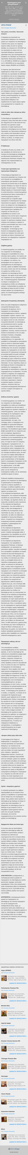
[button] (26, 25)
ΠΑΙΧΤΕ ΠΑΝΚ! (6, 1023)
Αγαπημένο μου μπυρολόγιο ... (14, 3)
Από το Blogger (14, 1149)
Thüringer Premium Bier (9, 1058)
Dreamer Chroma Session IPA (10, 1041)
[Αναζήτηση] (26, 3)
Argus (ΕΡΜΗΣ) (6, 970)
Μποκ (3, 1129)
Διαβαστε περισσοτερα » (18, 983)
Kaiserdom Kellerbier (8, 1111)
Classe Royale (5, 1094)
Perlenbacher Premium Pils (10, 988)
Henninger (4, 1076)
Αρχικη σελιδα (14, 19)
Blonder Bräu (5, 1005)
